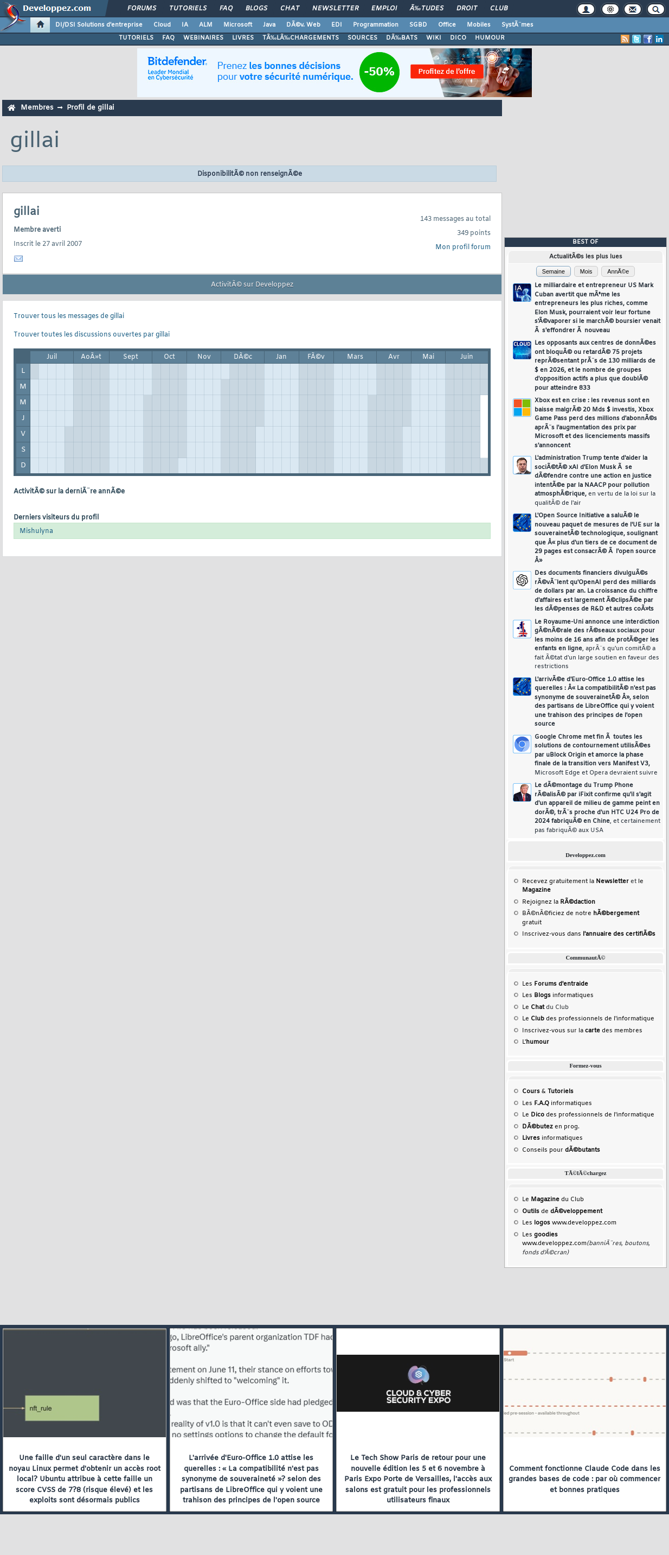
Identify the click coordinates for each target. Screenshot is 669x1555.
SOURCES (362, 38)
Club (499, 8)
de (562, 1211)
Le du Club (553, 1199)
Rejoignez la (558, 902)
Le (533, 1007)
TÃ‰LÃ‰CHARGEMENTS (300, 38)
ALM (206, 25)
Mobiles (479, 25)
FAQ (226, 8)
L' (535, 1042)
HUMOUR (490, 38)
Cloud (162, 25)
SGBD (418, 25)
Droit (466, 8)
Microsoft (237, 25)
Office (447, 25)
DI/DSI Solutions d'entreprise (99, 25)
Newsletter (335, 8)
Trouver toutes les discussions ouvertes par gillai (92, 335)
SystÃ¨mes (517, 25)
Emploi (384, 8)
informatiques (552, 1138)
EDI (336, 25)
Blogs (256, 8)
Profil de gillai (90, 107)
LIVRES (243, 38)
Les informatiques (558, 995)
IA (185, 25)
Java (269, 25)
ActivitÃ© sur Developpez (252, 285)
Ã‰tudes (427, 8)
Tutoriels (188, 8)
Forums (141, 8)
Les (555, 984)
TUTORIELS (136, 38)
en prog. (551, 1127)
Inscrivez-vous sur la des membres (582, 1030)
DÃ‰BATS (401, 38)
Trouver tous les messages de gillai (69, 316)
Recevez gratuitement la (575, 881)
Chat (289, 8)
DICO (458, 38)
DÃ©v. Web (303, 25)
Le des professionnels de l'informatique (588, 1019)
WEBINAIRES (203, 38)
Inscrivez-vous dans (588, 934)
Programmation (375, 25)
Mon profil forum (463, 247)
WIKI (433, 38)
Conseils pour (561, 1150)
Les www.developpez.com (569, 1223)
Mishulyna (36, 531)
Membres (37, 107)
